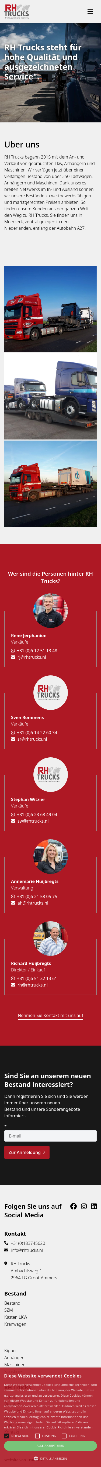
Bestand (12, 1303)
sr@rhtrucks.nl (29, 739)
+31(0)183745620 (28, 1243)
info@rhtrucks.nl (27, 1250)
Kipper (10, 1350)
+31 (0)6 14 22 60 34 (34, 733)
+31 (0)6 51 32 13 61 (34, 978)
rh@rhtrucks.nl (29, 985)
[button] (50, 1458)
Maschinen (15, 1365)
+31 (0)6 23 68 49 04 (34, 814)
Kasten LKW (15, 1317)
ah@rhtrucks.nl (29, 903)
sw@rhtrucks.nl (30, 821)
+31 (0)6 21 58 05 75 (34, 896)
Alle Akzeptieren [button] (50, 1446)
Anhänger (14, 1358)
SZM (8, 1310)
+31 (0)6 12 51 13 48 (34, 651)
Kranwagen (15, 1324)
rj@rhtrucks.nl (28, 657)
